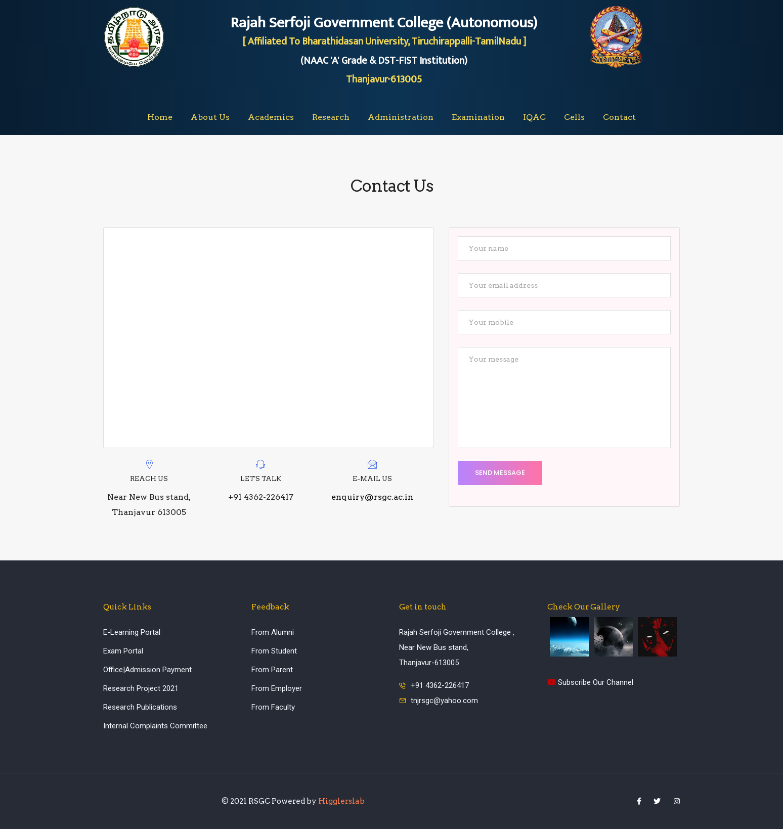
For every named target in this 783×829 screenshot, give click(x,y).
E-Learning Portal (131, 632)
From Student (274, 651)
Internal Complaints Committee (155, 725)
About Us (210, 117)
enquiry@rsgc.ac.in (372, 497)
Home (159, 117)
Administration (400, 117)
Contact (619, 117)
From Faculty (273, 707)
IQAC (534, 117)
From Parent (272, 669)
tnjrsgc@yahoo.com (444, 700)
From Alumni (272, 632)
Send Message (500, 472)
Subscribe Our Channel (590, 682)
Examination (478, 117)
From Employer (276, 688)
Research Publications (140, 707)
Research (331, 117)
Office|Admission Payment (147, 669)
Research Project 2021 (141, 688)
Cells (574, 117)
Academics (271, 117)
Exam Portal (123, 651)
